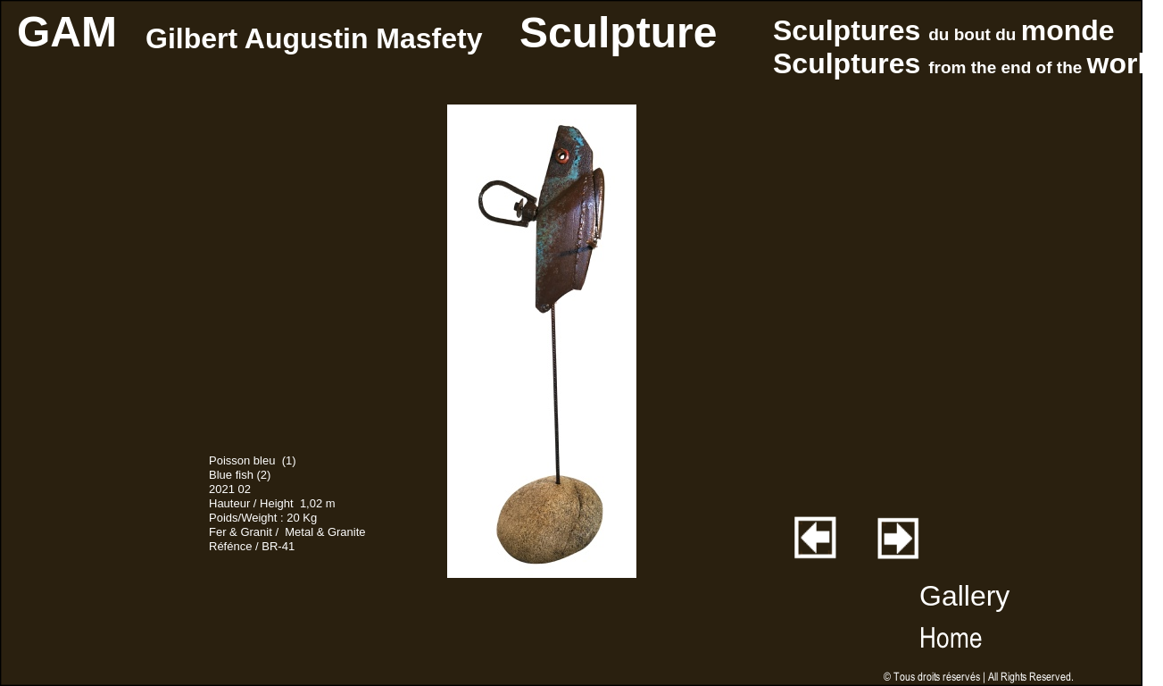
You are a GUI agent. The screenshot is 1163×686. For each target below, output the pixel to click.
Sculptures (850, 30)
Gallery (964, 596)
